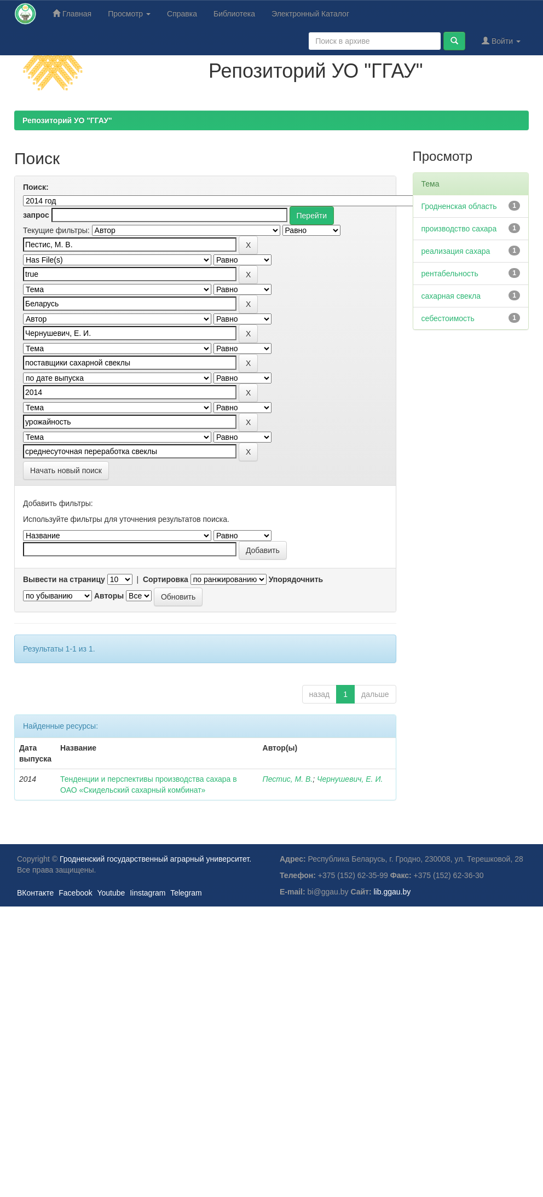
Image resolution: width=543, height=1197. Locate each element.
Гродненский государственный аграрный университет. (155, 859)
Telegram (186, 892)
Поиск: (36, 187)
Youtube (111, 892)
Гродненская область (459, 206)
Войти (501, 40)
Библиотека (234, 13)
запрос (36, 215)
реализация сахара (455, 251)
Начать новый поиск (66, 470)
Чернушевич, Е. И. (350, 779)
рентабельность (449, 273)
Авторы (109, 595)
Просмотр (129, 13)
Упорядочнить (296, 579)
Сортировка (165, 579)
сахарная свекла (451, 296)
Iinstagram (147, 892)
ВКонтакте (35, 892)
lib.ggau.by (392, 891)
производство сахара (459, 228)
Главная (72, 13)
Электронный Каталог (310, 13)
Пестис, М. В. (288, 779)
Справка (182, 13)
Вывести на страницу (64, 579)
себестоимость (448, 318)
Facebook (75, 892)
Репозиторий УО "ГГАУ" (67, 120)
